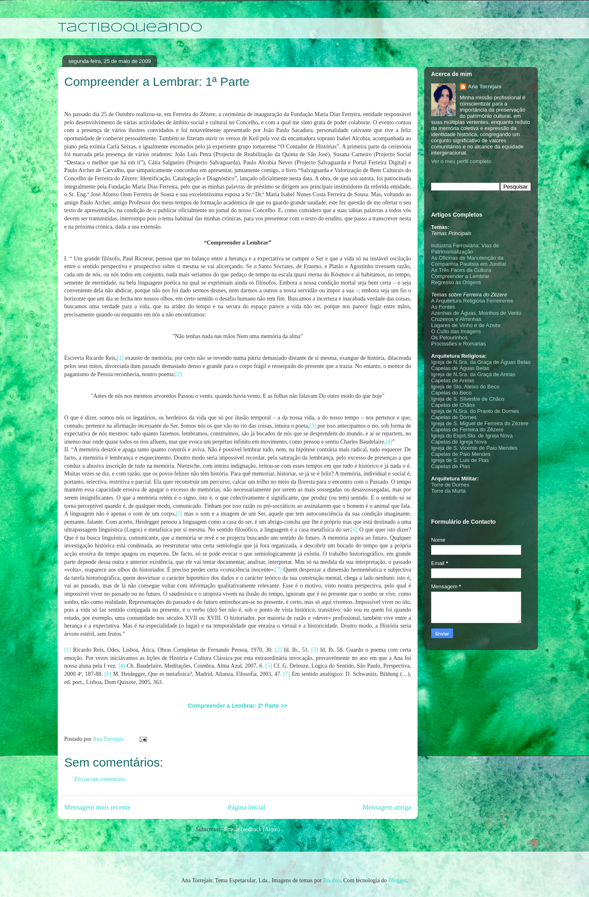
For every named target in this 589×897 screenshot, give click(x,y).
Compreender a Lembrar (460, 276)
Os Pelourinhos (449, 337)
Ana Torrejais (484, 86)
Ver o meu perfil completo (461, 161)
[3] (312, 426)
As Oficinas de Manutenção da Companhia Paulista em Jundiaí (468, 261)
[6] (354, 530)
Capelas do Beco (451, 393)
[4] (388, 442)
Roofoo (331, 880)
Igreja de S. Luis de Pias (460, 460)
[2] (178, 374)
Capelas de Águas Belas (460, 368)
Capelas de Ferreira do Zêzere (467, 429)
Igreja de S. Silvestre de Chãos (467, 399)
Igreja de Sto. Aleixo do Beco (465, 386)
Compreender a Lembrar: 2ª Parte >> (237, 705)
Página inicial (246, 807)
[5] (179, 514)
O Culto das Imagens (456, 331)
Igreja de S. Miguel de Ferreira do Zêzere (479, 423)
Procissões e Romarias (458, 344)
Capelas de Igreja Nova (459, 442)
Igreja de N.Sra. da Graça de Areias (473, 374)
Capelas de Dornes (454, 417)
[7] (278, 570)
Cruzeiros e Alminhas (456, 319)
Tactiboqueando (130, 28)
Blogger (397, 880)
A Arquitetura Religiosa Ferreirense (472, 301)
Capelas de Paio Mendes (460, 454)
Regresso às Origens (456, 282)
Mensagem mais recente (97, 807)
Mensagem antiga (386, 807)
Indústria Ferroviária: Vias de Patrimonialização (465, 248)
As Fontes (443, 307)
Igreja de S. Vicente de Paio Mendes (474, 448)
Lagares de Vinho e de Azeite (466, 325)
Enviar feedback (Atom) (252, 829)
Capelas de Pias (450, 466)
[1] (120, 358)
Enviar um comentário (100, 779)
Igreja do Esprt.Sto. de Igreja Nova (472, 436)
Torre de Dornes (450, 485)
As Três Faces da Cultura (461, 270)
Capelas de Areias (452, 380)
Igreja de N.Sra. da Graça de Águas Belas (481, 362)
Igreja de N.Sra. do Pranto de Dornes (475, 411)
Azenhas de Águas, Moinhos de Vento (476, 313)
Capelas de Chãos (453, 405)
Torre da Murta (448, 491)
